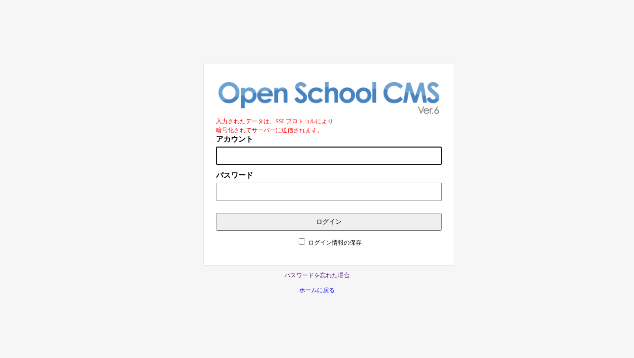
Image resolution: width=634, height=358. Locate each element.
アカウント (234, 139)
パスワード (234, 175)
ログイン (329, 221)
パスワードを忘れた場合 (317, 275)
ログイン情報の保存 (335, 242)
